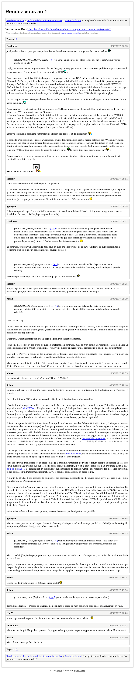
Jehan (10, 298)
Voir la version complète (70, 33)
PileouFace (12, 625)
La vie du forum (73, 20)
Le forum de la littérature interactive (44, 20)
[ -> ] (51, 59)
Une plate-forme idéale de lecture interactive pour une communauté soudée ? (69, 29)
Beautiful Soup (73, 453)
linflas (10, 577)
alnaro (10, 373)
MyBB (59, 670)
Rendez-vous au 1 (26, 11)
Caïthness (12, 46)
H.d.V (10, 613)
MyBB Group (79, 670)
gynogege (11, 206)
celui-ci (10, 468)
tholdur (11, 178)
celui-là (21, 468)
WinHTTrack (29, 408)
